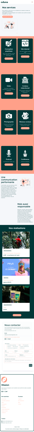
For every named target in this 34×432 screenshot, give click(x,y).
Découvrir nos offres (7, 16)
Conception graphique (5, 400)
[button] (32, 2)
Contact (19, 404)
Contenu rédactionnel (5, 409)
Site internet (3, 407)
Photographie (3, 404)
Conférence (3, 412)
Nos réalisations (21, 400)
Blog (19, 402)
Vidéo (2, 402)
